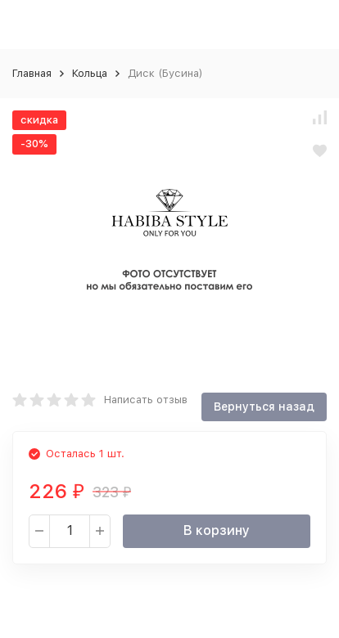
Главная (32, 73)
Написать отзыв (146, 399)
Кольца (89, 73)
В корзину (216, 530)
